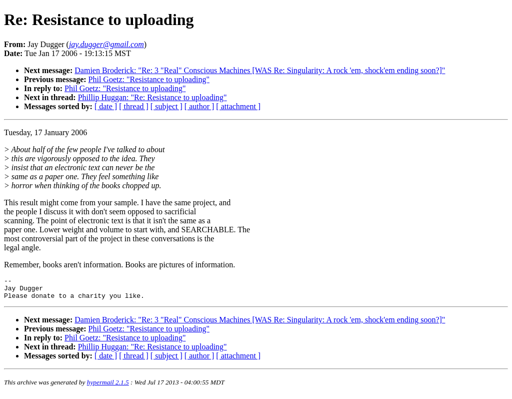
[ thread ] (133, 106)
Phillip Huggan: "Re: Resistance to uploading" (152, 97)
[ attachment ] (238, 106)
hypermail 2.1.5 (108, 386)
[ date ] (105, 106)
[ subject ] (166, 106)
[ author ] (199, 106)
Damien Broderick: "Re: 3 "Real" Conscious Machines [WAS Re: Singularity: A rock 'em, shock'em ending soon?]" (259, 70)
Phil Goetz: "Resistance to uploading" (149, 79)
